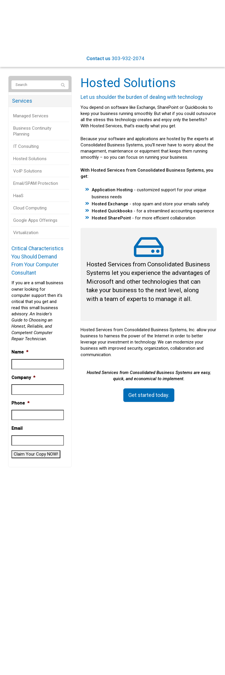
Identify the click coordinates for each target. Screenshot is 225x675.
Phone (20, 403)
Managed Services (30, 116)
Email (17, 428)
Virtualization (25, 232)
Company (23, 377)
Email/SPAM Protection (35, 183)
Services (22, 101)
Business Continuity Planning (32, 131)
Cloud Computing (30, 208)
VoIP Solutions (27, 171)
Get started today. (148, 395)
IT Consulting (26, 146)
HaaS (18, 195)
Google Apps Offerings (35, 220)
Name (19, 352)
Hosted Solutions (30, 158)
